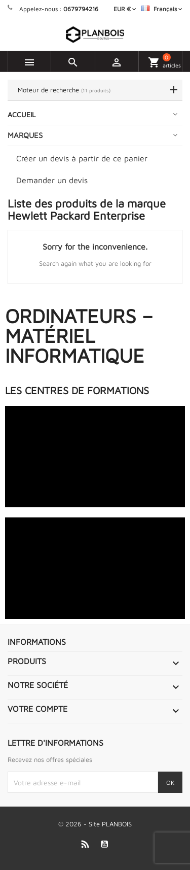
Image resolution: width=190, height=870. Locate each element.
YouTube (104, 844)
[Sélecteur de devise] (124, 9)
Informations (37, 641)
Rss (85, 844)
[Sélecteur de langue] (161, 9)
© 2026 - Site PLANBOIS (95, 824)
